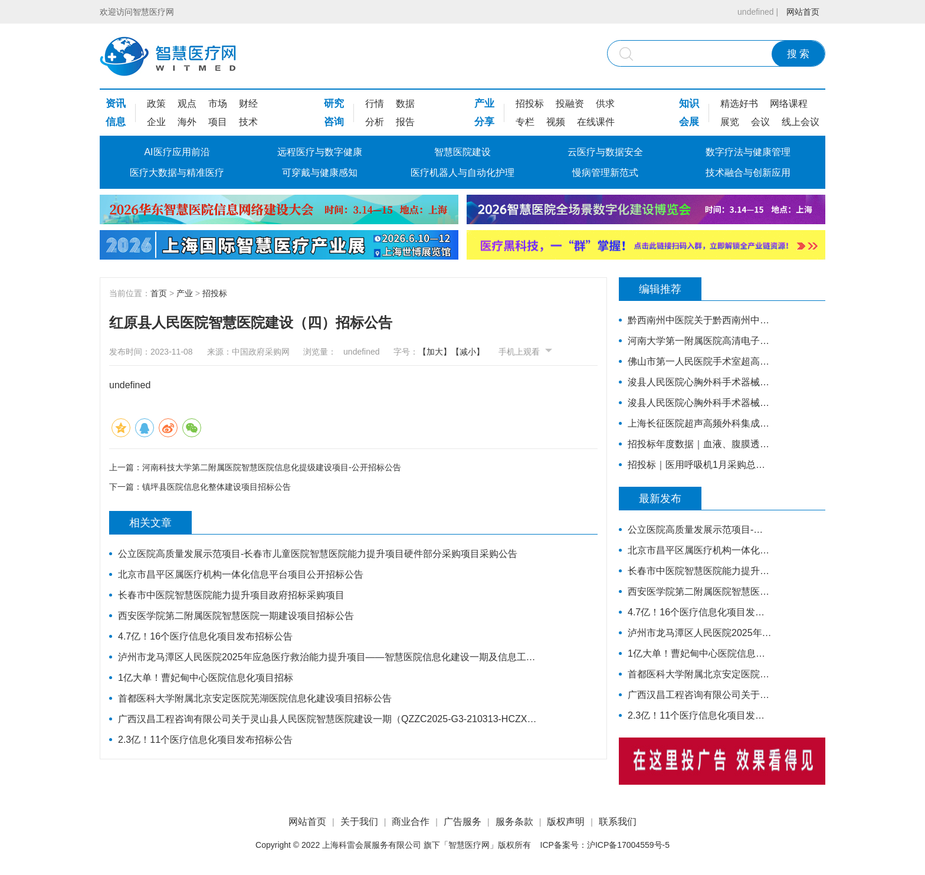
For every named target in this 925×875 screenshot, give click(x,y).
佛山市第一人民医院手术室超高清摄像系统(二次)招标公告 (700, 361)
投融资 (570, 104)
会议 (760, 122)
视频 (555, 122)
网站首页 (802, 12)
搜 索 (798, 54)
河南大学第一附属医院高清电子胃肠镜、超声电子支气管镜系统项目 (700, 341)
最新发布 (660, 498)
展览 (729, 122)
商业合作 (410, 822)
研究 (334, 103)
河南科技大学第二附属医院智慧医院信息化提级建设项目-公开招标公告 (271, 467)
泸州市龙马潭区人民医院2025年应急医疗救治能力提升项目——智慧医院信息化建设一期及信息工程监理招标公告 (331, 657)
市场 (217, 104)
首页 (158, 293)
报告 (405, 122)
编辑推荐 (660, 289)
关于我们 (359, 822)
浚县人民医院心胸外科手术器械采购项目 (700, 382)
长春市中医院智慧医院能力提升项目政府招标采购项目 (231, 595)
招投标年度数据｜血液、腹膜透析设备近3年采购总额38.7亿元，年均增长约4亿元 (700, 444)
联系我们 (618, 822)
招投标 (530, 104)
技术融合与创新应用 (748, 173)
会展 (689, 121)
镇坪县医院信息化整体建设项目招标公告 (216, 486)
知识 (689, 103)
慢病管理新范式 (605, 173)
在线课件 (596, 122)
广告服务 (462, 822)
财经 (248, 104)
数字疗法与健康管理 (748, 152)
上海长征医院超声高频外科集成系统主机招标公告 (700, 423)
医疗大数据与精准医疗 (177, 173)
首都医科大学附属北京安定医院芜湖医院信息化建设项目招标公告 (255, 698)
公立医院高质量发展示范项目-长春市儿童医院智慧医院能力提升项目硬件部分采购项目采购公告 (317, 554)
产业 (484, 103)
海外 (187, 122)
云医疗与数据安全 (605, 152)
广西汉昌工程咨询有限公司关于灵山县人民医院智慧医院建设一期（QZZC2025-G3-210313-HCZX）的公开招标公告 (331, 719)
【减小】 (467, 351)
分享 (484, 121)
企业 (156, 122)
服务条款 (514, 822)
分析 (374, 122)
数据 (405, 104)
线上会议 (800, 122)
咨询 (334, 121)
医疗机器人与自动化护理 (462, 173)
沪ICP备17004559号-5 (628, 845)
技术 (248, 122)
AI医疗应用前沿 (176, 152)
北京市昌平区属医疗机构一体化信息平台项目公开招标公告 (240, 574)
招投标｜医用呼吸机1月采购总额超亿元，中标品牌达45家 (700, 465)
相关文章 (150, 523)
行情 (374, 104)
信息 (116, 121)
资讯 (116, 103)
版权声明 (566, 822)
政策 (156, 104)
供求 (605, 104)
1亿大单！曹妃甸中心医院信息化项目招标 (205, 678)
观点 (187, 104)
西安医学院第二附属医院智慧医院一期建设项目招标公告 (236, 616)
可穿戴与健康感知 (319, 173)
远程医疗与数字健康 (319, 152)
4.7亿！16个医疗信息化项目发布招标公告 (205, 636)
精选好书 (739, 104)
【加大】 (434, 351)
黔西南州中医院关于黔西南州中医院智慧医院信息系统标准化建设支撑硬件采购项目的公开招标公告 (700, 320)
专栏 (525, 122)
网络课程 (789, 104)
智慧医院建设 (462, 152)
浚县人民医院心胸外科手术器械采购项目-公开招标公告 (700, 403)
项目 (217, 122)
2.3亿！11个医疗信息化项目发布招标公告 (205, 740)
